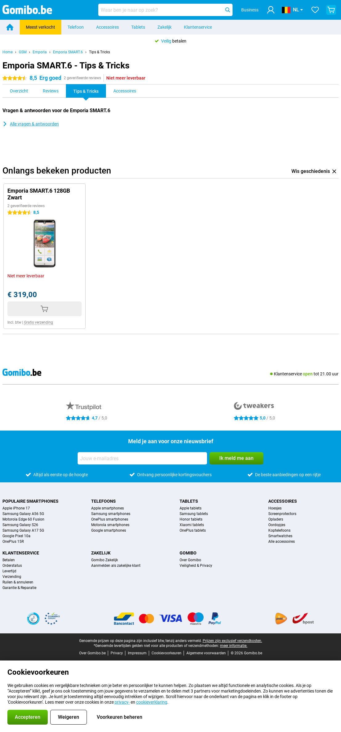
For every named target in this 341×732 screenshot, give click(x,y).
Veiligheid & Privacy (196, 565)
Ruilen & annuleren (17, 582)
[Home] (10, 27)
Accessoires (107, 27)
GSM (22, 52)
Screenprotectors (282, 514)
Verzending (11, 577)
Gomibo (188, 552)
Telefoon (75, 27)
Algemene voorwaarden (206, 653)
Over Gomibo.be (92, 653)
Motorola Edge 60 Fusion (23, 519)
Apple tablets (190, 508)
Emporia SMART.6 (68, 52)
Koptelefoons (279, 530)
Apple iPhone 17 (16, 508)
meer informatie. (233, 646)
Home (7, 52)
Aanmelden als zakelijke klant (115, 565)
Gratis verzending (38, 322)
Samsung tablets (194, 514)
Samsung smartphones (110, 514)
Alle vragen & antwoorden (30, 123)
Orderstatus (12, 565)
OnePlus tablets (193, 530)
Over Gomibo (190, 560)
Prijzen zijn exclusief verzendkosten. (232, 641)
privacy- (122, 702)
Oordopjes (276, 525)
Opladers (275, 519)
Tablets (138, 27)
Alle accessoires (281, 541)
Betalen (8, 560)
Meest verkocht (40, 27)
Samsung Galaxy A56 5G (23, 514)
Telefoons (103, 501)
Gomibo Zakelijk (104, 560)
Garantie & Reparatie (19, 588)
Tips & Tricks (99, 52)
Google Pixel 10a (16, 536)
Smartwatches (280, 536)
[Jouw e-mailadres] (142, 458)
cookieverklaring (151, 702)
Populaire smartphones (30, 501)
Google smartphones (108, 530)
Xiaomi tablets (192, 525)
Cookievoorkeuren (166, 653)
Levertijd (9, 571)
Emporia (40, 52)
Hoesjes (275, 508)
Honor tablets (191, 519)
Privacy (117, 653)
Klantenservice (198, 27)
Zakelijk (164, 27)
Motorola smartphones (110, 525)
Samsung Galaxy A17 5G (23, 530)
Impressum (137, 653)
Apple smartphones (107, 508)
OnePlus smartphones (109, 519)
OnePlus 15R (13, 541)
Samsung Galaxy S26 (20, 525)
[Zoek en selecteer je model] (165, 10)
